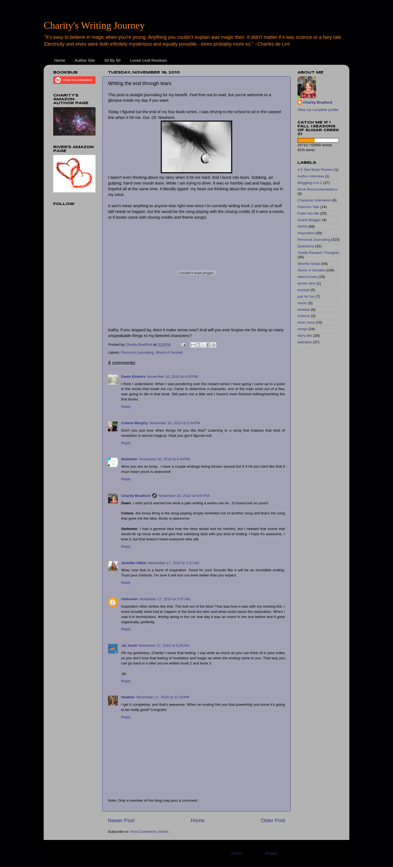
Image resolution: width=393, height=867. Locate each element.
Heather (128, 697)
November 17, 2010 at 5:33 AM (164, 645)
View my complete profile (317, 110)
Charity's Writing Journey (94, 25)
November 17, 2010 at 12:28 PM (162, 697)
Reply (126, 407)
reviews (303, 309)
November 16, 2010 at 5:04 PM (175, 423)
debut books (307, 277)
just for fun (306, 296)
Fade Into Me (308, 213)
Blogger (271, 853)
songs (302, 329)
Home (59, 60)
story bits (304, 335)
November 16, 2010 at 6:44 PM (164, 459)
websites (304, 342)
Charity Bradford (135, 496)
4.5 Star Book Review (315, 170)
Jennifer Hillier (134, 563)
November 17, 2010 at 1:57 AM (173, 563)
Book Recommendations (317, 189)
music (302, 303)
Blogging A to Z (309, 183)
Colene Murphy (134, 423)
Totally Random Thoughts (318, 253)
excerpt (303, 290)
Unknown (129, 599)
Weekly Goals (308, 264)
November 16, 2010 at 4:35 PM (172, 376)
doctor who (306, 283)
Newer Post (121, 820)
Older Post (273, 820)
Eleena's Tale (308, 207)
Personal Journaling (137, 352)
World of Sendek (169, 352)
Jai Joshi (129, 645)
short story (306, 322)
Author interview (310, 176)
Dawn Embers (133, 376)
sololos (237, 853)
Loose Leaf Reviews (148, 60)
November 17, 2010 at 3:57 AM (164, 599)
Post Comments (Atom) (149, 832)
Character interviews (314, 200)
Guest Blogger (309, 220)
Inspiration (305, 233)
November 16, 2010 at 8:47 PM (184, 496)
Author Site (85, 60)
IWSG (302, 226)
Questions (305, 246)
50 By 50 (112, 60)
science (303, 316)
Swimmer (129, 459)
